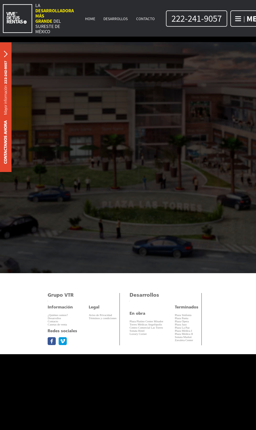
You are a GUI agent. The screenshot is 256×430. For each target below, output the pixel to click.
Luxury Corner (138, 333)
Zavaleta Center (184, 340)
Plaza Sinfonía (183, 315)
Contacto (53, 321)
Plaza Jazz (181, 324)
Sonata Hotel (137, 330)
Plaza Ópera (182, 321)
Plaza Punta (181, 318)
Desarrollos (54, 318)
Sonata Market (183, 337)
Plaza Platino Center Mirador (146, 321)
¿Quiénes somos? (58, 315)
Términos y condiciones (102, 318)
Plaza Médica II (184, 333)
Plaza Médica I (183, 330)
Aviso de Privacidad (100, 315)
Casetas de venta (57, 324)
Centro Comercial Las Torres (146, 327)
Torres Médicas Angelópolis (146, 324)
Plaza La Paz (182, 327)
